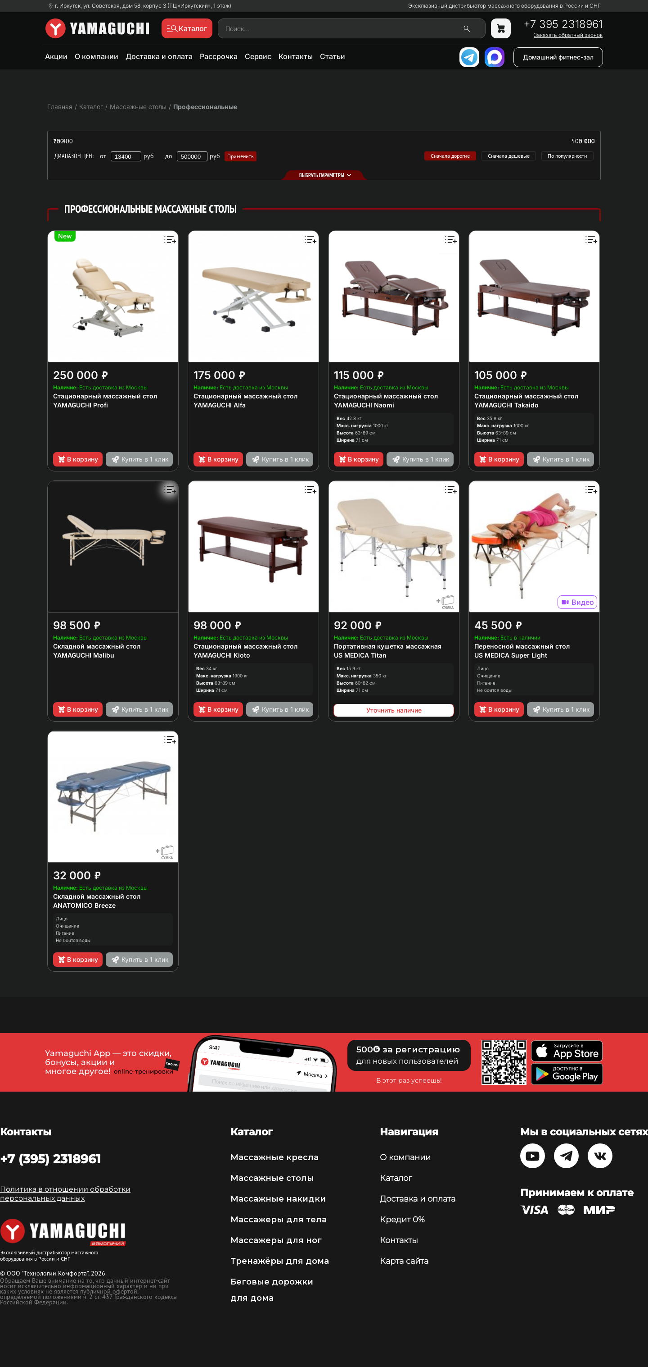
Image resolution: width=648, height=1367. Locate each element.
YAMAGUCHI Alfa (220, 405)
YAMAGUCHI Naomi (364, 405)
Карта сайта (404, 1261)
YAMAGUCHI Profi (80, 405)
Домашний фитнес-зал (558, 57)
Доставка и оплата (159, 56)
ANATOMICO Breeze (84, 905)
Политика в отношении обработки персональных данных (65, 1193)
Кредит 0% (402, 1220)
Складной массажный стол (96, 646)
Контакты (296, 56)
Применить (240, 156)
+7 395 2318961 (563, 24)
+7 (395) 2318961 (50, 1158)
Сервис (258, 56)
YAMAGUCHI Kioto (222, 655)
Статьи (332, 56)
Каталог (396, 1178)
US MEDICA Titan (360, 655)
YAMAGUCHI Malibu (83, 655)
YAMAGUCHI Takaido (506, 405)
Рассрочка (219, 56)
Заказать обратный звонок (568, 35)
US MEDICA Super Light (510, 655)
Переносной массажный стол (522, 646)
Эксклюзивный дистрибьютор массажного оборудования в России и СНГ (504, 6)
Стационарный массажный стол (105, 396)
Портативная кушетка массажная (387, 646)
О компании (96, 56)
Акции (56, 56)
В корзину (77, 459)
